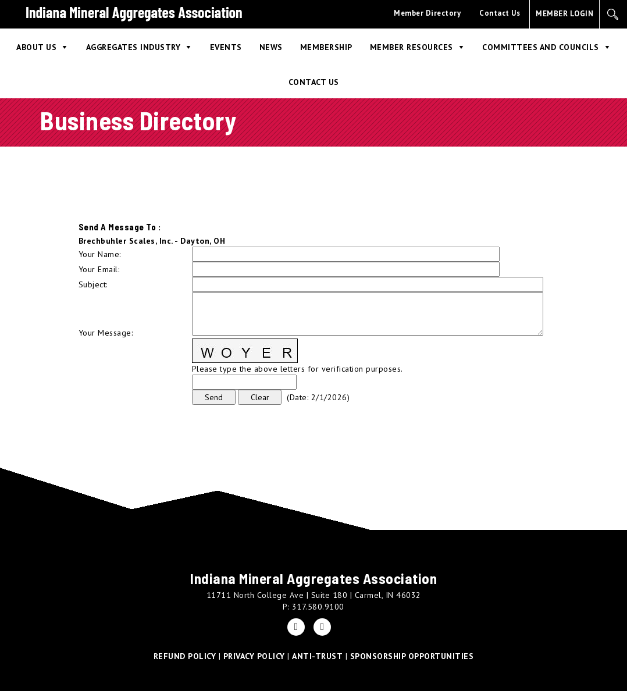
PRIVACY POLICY (254, 656)
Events (226, 47)
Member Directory (427, 13)
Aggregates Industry (133, 47)
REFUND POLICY (185, 656)
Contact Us (499, 13)
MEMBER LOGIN (564, 14)
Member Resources (411, 47)
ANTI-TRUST (317, 656)
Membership (326, 47)
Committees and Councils (540, 47)
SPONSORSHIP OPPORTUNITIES (412, 656)
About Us (36, 47)
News (271, 47)
